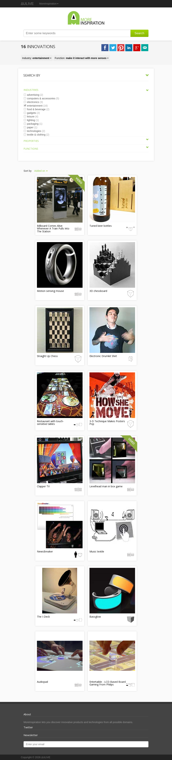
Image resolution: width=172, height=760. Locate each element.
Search (139, 33)
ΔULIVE (27, 4)
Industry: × (36, 58)
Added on (41, 170)
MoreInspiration (48, 3)
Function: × (82, 58)
